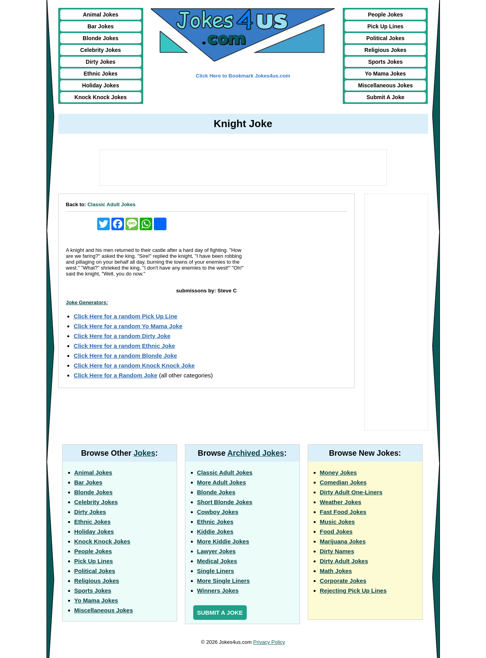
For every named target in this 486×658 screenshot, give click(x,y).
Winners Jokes (218, 590)
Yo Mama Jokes (385, 73)
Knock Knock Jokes (100, 97)
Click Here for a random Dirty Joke (122, 336)
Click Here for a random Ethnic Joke (124, 345)
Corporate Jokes (343, 580)
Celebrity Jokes (100, 50)
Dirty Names (337, 551)
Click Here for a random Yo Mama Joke (128, 326)
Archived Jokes (255, 453)
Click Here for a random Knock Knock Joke (134, 365)
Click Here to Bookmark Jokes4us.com (243, 76)
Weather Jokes (341, 502)
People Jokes (385, 14)
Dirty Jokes (100, 62)
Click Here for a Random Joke (115, 375)
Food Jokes (336, 531)
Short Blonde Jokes (225, 502)
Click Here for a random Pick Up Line (125, 316)
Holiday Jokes (100, 85)
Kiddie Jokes (215, 531)
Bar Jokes (100, 26)
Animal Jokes (100, 14)
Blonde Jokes (100, 38)
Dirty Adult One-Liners (351, 492)
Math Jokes (336, 570)
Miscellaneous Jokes (385, 85)
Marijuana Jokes (343, 541)
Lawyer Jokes (216, 551)
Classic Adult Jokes (111, 204)
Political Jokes (385, 38)
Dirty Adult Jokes (344, 561)
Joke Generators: (87, 302)
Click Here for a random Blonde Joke (125, 355)
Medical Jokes (217, 561)
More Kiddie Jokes (223, 541)
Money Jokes (338, 472)
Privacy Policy (269, 642)
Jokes (144, 453)
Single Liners (215, 570)
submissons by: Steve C (206, 291)
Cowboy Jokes (217, 511)
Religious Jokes (385, 50)
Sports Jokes (385, 62)
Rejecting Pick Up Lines (353, 590)
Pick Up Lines (385, 26)
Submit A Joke (385, 97)
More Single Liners (223, 580)
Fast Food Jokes (343, 511)
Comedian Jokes (343, 482)
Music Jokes (337, 521)
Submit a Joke (220, 612)
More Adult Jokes (221, 482)
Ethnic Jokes (100, 73)
